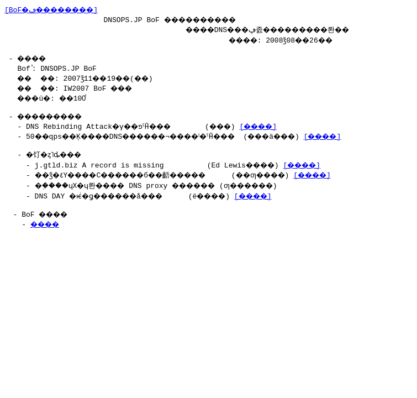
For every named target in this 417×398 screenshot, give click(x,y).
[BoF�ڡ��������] (57, 9)
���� (47, 230)
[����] (284, 129)
